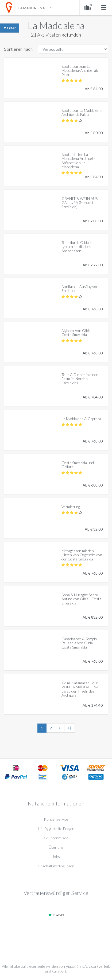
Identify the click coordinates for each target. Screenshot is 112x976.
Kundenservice (56, 819)
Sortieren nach (18, 49)
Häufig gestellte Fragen (56, 828)
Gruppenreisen (56, 838)
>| (69, 728)
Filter (9, 28)
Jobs (56, 856)
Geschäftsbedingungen (56, 866)
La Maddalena (56, 25)
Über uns (56, 847)
